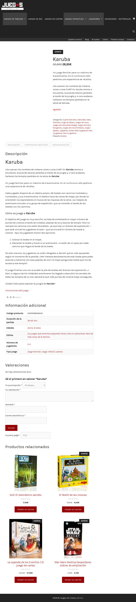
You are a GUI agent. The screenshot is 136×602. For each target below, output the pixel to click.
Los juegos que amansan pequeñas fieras (46, 333)
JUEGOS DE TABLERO (15, 19)
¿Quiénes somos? (75, 39)
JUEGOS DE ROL (35, 19)
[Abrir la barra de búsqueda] (133, 31)
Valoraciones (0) (60, 144)
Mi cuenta (95, 39)
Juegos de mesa (81, 122)
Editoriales (82, 120)
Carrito (105, 39)
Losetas (59, 351)
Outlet (71, 131)
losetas (64, 136)
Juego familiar (34, 351)
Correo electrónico (15, 415)
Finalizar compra (117, 39)
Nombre (10, 404)
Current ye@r (12, 435)
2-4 (29, 344)
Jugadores (64, 131)
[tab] (13, 145)
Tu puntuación (13, 385)
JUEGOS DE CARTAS (53, 19)
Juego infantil (48, 351)
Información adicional (36, 144)
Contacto (130, 39)
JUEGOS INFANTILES (76, 19)
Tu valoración (13, 389)
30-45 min (32, 320)
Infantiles (56, 122)
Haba (89, 120)
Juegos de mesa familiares (73, 128)
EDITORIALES (124, 19)
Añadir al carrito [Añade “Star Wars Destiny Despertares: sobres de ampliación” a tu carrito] (73, 579)
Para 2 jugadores (81, 131)
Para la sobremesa (76, 333)
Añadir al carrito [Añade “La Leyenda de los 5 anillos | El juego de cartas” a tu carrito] (25, 579)
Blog (87, 39)
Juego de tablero (68, 122)
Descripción (14, 144)
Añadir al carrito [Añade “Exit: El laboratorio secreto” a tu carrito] (25, 509)
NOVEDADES (111, 19)
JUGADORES (96, 19)
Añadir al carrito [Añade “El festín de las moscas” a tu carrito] (73, 509)
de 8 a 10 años (34, 327)
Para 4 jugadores (69, 133)
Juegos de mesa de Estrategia (65, 125)
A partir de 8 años (70, 120)
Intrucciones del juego (17, 290)
